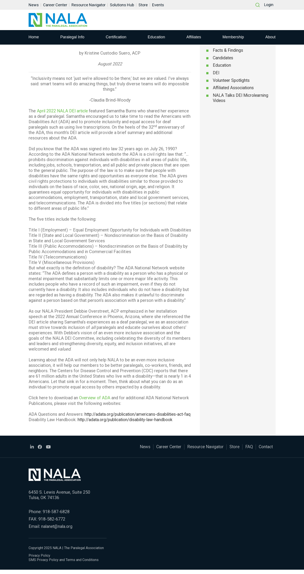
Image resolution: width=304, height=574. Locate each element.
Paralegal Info (72, 37)
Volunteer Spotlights (232, 81)
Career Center (55, 5)
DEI (216, 73)
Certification (116, 37)
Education (156, 37)
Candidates (223, 58)
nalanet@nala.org (57, 531)
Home (34, 37)
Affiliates (193, 37)
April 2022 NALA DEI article (63, 110)
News (34, 5)
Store (143, 5)
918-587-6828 (56, 516)
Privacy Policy (39, 560)
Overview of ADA (95, 397)
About (270, 37)
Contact (265, 451)
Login (268, 5)
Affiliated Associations (234, 88)
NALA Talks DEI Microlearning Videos (233, 99)
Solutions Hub (122, 5)
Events (158, 5)
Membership (233, 37)
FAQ (248, 451)
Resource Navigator (89, 5)
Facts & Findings (229, 50)
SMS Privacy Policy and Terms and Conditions (64, 564)
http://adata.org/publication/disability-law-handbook (127, 424)
